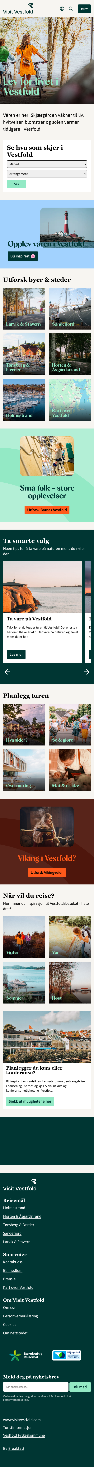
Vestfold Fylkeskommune (24, 1435)
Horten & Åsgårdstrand (22, 1216)
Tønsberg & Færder (18, 1224)
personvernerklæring (15, 1399)
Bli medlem (12, 1270)
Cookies (9, 1324)
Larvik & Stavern (16, 1242)
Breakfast (16, 1448)
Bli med (80, 1387)
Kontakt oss (12, 1262)
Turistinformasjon (17, 1427)
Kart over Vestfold (18, 1287)
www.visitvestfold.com (22, 1420)
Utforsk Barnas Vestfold (47, 510)
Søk (16, 184)
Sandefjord (12, 1233)
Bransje (9, 1279)
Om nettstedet (15, 1333)
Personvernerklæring (20, 1316)
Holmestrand (14, 1207)
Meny (84, 8)
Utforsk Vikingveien (47, 872)
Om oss (9, 1307)
